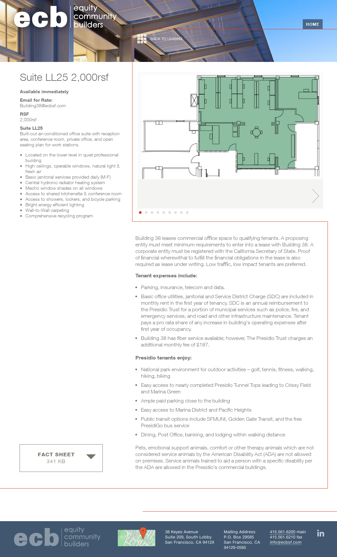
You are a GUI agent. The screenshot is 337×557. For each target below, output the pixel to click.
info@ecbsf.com (285, 542)
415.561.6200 (282, 531)
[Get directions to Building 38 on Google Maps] (136, 538)
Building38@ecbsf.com (43, 105)
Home (312, 24)
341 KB (67, 457)
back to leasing (160, 38)
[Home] (65, 17)
